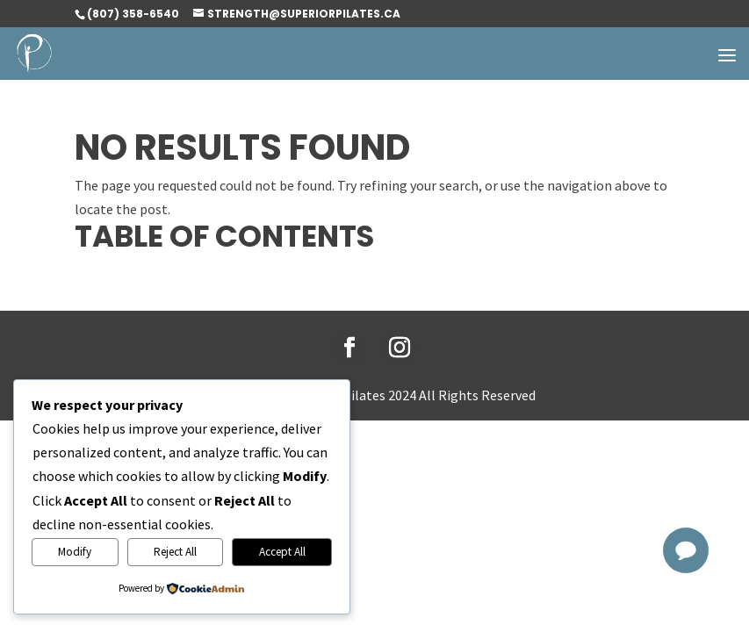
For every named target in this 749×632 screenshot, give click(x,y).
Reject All (175, 551)
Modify (74, 551)
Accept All (282, 551)
